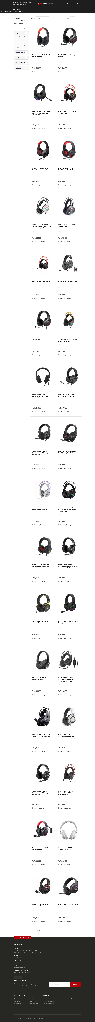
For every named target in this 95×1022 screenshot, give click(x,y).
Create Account (33, 1003)
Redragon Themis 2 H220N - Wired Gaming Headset (66, 169)
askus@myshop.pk (19, 967)
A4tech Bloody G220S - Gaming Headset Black (41, 339)
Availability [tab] (20, 68)
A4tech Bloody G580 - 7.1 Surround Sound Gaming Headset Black (40, 792)
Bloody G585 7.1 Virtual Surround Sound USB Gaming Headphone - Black (67, 566)
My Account (17, 1003)
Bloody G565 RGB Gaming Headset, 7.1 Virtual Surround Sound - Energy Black (67, 339)
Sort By (33, 18)
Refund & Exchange (49, 1001)
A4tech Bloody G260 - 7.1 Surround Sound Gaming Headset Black (40, 452)
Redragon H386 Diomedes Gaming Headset (40, 905)
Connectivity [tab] (20, 63)
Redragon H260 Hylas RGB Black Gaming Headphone (66, 395)
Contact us (17, 1001)
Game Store (8, 11)
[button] (53, 55)
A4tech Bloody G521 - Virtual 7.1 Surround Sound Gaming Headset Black (67, 509)
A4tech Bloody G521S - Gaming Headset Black (67, 225)
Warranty (46, 999)
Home (2, 11)
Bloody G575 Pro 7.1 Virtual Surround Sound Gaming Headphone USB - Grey (66, 679)
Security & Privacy (48, 1003)
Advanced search (34, 1001)
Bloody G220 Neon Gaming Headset (66, 55)
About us (16, 999)
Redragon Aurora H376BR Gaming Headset (40, 848)
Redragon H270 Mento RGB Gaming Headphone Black (40, 565)
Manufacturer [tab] (21, 52)
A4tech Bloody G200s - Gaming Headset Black (41, 282)
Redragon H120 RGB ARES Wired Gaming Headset (40, 169)
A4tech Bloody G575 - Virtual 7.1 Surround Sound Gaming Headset (41, 736)
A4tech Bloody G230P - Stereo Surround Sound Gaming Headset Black (41, 113)
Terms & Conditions (69, 999)
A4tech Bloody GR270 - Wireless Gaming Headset (68, 905)
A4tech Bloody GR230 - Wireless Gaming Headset (68, 622)
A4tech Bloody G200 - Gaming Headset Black (67, 112)
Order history (32, 999)
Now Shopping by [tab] (21, 19)
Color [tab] (18, 57)
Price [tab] (17, 33)
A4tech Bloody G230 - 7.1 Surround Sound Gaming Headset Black (40, 396)
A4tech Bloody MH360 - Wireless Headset (39, 678)
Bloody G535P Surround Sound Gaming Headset (68, 282)
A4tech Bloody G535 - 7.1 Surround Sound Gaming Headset (66, 736)
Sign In (82, 3)
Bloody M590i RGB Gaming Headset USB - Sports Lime (40, 622)
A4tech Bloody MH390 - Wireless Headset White (65, 848)
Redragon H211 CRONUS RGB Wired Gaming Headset (67, 452)
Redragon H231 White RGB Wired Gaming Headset (40, 508)
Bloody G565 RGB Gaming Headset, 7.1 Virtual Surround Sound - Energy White (41, 226)
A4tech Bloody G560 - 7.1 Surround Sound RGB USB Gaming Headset (66, 792)
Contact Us (76, 3)
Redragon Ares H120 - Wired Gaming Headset (41, 55)
